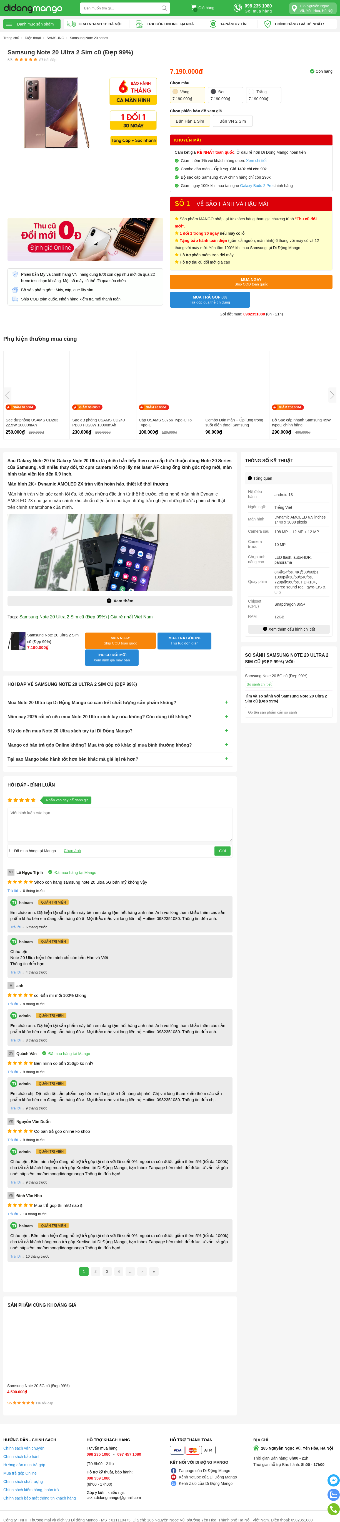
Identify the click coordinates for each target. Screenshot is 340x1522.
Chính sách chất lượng (23, 1474)
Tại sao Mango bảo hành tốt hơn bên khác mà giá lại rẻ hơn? (73, 746)
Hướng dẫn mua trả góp (24, 1457)
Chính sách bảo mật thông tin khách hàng (39, 1490)
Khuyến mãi (187, 141)
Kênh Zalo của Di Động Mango (205, 1476)
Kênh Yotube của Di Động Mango (208, 1469)
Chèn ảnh (72, 838)
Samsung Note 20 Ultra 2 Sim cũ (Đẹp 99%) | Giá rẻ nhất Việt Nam (86, 616)
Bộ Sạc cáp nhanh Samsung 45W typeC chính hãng (301, 422)
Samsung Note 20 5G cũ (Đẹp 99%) (33, 1376)
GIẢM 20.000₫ (156, 407)
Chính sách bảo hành (22, 1449)
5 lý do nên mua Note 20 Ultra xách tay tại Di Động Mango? (70, 718)
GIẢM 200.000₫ (290, 407)
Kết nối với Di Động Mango (199, 1455)
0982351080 (254, 314)
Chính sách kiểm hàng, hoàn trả (31, 1482)
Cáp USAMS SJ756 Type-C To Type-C (165, 422)
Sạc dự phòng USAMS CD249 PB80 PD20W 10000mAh (98, 422)
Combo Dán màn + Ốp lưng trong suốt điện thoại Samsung (234, 422)
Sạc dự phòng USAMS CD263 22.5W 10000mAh (32, 422)
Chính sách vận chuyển (23, 1440)
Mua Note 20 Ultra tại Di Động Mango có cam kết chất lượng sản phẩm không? (92, 689)
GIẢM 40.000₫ (22, 407)
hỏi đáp (47, 59)
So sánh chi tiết (259, 684)
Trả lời (13, 878)
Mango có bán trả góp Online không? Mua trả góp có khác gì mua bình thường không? (100, 732)
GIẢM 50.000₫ (89, 407)
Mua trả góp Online (20, 1465)
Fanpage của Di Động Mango (204, 1463)
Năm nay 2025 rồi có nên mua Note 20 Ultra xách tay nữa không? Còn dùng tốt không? (99, 704)
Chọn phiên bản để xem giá (196, 111)
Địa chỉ (260, 1432)
